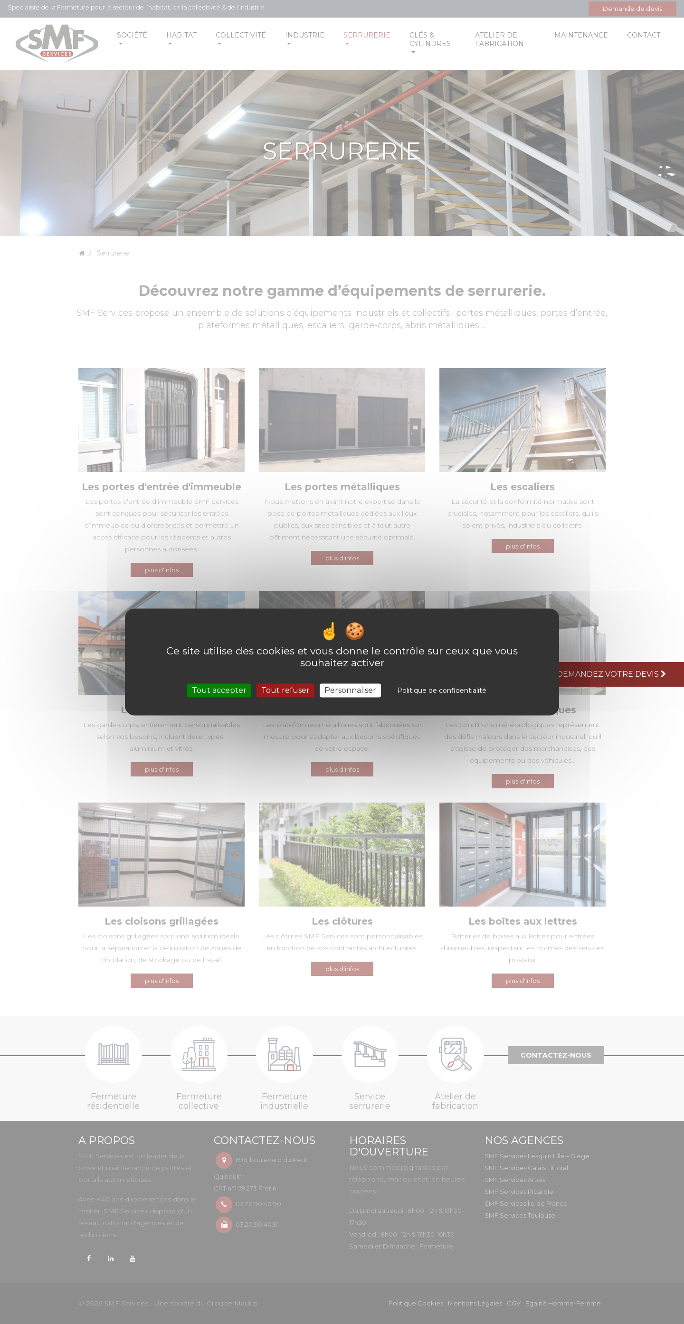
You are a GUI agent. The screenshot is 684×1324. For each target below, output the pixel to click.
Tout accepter (219, 690)
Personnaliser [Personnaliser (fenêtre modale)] (350, 690)
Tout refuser (285, 690)
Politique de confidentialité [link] (441, 690)
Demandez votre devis (612, 674)
